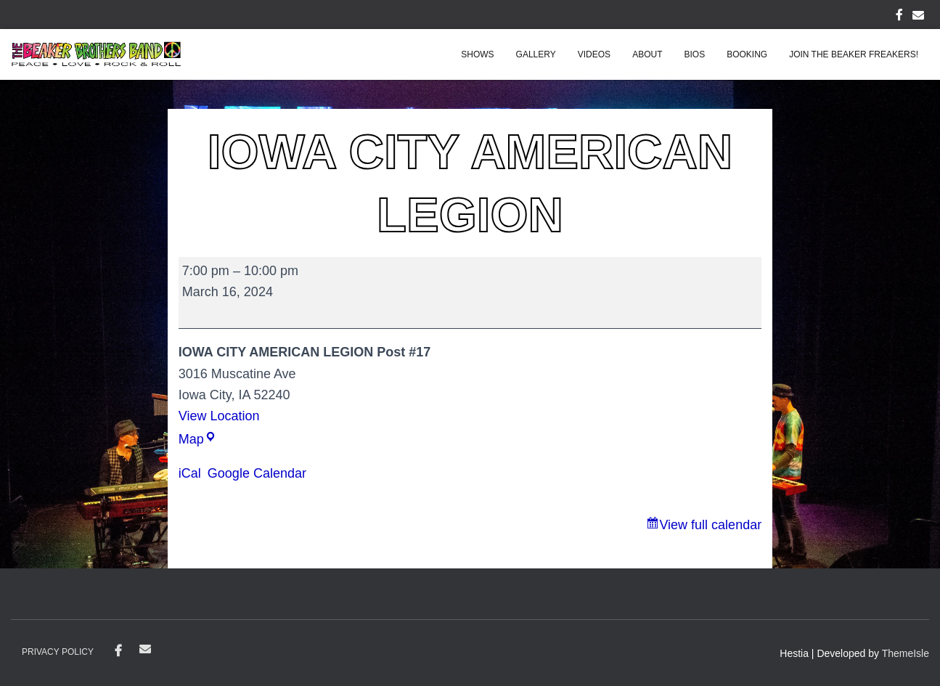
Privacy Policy (58, 652)
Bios (694, 54)
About (647, 54)
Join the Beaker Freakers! (853, 54)
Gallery (536, 54)
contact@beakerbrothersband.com (145, 649)
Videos (594, 54)
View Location (219, 416)
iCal (190, 473)
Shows (477, 54)
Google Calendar (257, 473)
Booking (747, 54)
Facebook (118, 651)
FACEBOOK (899, 16)
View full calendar (710, 525)
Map (198, 439)
